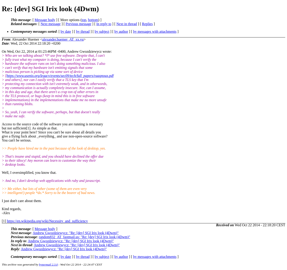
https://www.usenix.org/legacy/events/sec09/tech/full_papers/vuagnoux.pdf (60, 76)
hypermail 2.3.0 (48, 264)
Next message (51, 24)
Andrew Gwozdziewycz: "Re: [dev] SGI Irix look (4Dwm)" (76, 233)
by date (66, 31)
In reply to (103, 24)
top (84, 20)
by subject (102, 31)
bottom (93, 20)
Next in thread (126, 24)
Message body (45, 20)
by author (121, 31)
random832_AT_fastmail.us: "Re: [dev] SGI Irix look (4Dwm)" (84, 237)
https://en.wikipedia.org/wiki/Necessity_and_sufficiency (47, 221)
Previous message (78, 24)
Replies (147, 24)
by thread (83, 31)
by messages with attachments (154, 31)
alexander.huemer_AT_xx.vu (63, 39)
